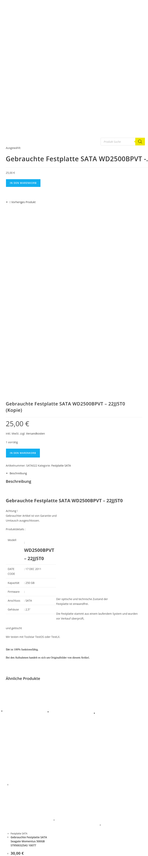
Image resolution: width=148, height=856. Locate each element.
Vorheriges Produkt (23, 202)
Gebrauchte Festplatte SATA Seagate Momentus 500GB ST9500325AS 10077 (29, 683)
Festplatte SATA (61, 307)
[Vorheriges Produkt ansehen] (10, 202)
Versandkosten (35, 275)
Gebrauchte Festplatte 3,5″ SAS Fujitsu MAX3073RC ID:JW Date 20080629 (76, 752)
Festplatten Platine (17, 842)
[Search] (140, 141)
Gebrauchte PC (14, 846)
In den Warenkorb (23, 183)
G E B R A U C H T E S (18, 828)
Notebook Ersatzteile (18, 851)
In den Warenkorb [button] (28, 725)
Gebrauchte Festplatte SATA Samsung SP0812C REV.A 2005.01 (121, 760)
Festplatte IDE (14, 837)
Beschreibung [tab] (18, 315)
